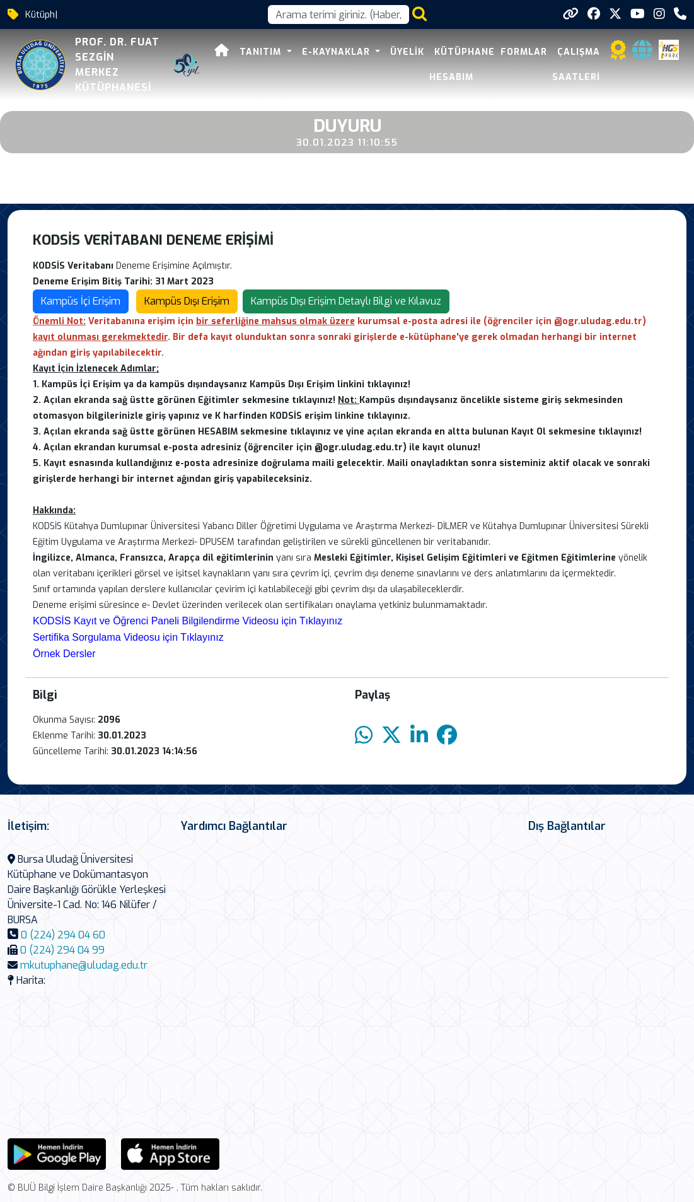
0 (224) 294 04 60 (63, 935)
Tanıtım (262, 52)
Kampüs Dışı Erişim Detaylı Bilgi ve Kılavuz (346, 301)
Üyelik (407, 52)
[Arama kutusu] (338, 14)
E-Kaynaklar (337, 52)
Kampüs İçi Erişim (80, 301)
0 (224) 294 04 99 (62, 950)
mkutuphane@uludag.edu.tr (83, 965)
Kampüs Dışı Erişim (186, 301)
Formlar (523, 52)
